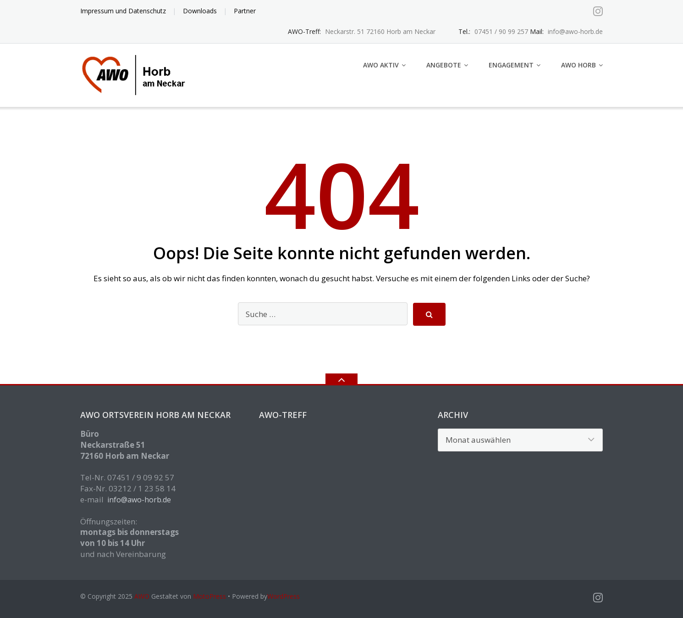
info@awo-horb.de (139, 500)
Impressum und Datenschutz (123, 10)
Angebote (443, 65)
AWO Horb (578, 65)
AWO (141, 596)
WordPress (283, 596)
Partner (245, 10)
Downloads (200, 10)
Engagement (511, 65)
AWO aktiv (381, 65)
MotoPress (209, 596)
